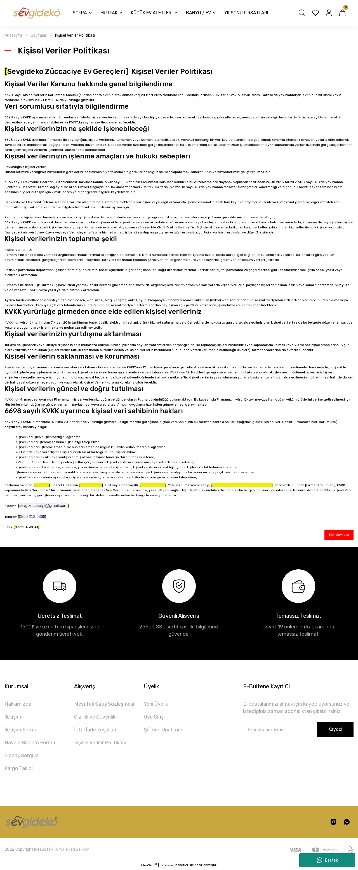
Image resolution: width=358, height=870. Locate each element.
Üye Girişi (154, 718)
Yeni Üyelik (156, 705)
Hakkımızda (17, 705)
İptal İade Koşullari (95, 731)
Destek (327, 860)
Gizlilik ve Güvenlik (95, 718)
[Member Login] (329, 12)
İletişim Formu (20, 731)
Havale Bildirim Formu (29, 743)
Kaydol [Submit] (335, 730)
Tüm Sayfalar (337, 535)
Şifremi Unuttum (163, 731)
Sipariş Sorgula (21, 756)
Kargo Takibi (18, 769)
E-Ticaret (167, 866)
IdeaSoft (149, 866)
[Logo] (36, 13)
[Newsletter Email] (298, 730)
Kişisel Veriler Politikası (100, 743)
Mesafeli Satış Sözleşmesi (104, 705)
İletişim (12, 718)
